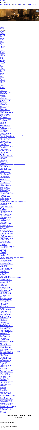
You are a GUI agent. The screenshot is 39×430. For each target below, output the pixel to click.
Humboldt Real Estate (3, 222)
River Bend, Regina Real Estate (5, 325)
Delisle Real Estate (3, 163)
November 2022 (2, 62)
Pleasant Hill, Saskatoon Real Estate (5, 311)
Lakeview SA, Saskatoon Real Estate (5, 242)
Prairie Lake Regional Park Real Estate (6, 313)
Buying (20, 4)
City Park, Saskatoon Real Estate (5, 143)
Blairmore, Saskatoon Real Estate (5, 120)
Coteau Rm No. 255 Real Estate (5, 151)
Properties (14, 4)
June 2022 (1, 66)
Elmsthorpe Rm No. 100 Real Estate (5, 181)
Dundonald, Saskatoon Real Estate (5, 170)
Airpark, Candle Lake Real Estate (5, 94)
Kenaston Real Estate (3, 228)
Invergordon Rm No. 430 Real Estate (5, 223)
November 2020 (2, 80)
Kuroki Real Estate (3, 234)
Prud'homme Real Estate (4, 318)
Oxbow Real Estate (3, 297)
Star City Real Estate (3, 363)
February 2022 (2, 69)
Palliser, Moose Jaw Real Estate (5, 301)
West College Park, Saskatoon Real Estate (6, 399)
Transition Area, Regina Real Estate (5, 378)
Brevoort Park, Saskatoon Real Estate (5, 124)
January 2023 (2, 61)
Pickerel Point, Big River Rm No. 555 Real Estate (7, 307)
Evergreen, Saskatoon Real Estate (5, 187)
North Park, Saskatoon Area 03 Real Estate (6, 289)
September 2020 (2, 81)
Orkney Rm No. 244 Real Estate (5, 295)
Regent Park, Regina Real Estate (5, 323)
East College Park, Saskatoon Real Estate (6, 173)
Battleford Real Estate (3, 105)
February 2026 (2, 34)
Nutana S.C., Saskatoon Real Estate (5, 293)
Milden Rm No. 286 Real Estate (5, 276)
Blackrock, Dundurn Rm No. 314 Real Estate (6, 112)
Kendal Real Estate (3, 229)
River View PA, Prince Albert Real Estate (6, 327)
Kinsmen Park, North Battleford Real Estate (6, 233)
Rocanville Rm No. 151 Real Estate (5, 332)
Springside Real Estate (3, 356)
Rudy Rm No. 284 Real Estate (4, 339)
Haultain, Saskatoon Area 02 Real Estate (6, 214)
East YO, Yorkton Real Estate (4, 176)
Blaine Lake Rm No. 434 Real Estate (5, 118)
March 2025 (2, 42)
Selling (25, 4)
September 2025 (2, 37)
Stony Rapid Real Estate (3, 366)
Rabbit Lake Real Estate (3, 319)
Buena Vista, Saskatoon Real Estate (5, 128)
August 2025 (2, 38)
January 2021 (2, 78)
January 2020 (2, 87)
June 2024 (1, 48)
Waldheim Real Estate (3, 390)
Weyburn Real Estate (3, 405)
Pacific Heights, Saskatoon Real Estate (6, 298)
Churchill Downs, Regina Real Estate (5, 142)
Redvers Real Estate (3, 322)
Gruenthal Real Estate (3, 208)
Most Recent (2, 31)
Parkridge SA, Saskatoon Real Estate (5, 302)
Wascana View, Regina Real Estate (5, 393)
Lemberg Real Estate (3, 249)
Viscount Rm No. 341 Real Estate (5, 386)
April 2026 (1, 32)
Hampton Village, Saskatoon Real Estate (6, 211)
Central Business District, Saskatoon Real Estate (7, 137)
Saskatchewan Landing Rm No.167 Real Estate (7, 341)
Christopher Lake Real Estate (4, 141)
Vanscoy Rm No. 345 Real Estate (5, 383)
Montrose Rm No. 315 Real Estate (5, 279)
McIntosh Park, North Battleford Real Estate (6, 264)
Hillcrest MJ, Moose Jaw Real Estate (5, 217)
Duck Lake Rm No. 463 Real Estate (5, 169)
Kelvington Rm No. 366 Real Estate (5, 227)
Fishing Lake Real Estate (4, 191)
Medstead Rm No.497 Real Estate (5, 269)
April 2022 (1, 67)
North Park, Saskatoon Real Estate (5, 290)
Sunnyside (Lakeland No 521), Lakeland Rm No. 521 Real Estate (9, 369)
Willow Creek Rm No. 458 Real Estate (5, 408)
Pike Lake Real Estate (3, 308)
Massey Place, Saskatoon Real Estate (5, 261)
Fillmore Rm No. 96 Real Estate (5, 190)
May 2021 (1, 75)
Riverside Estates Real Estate (4, 329)
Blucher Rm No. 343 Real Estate (5, 121)
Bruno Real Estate (3, 127)
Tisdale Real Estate (3, 377)
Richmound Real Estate (3, 324)
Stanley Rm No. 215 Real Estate (5, 362)
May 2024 (1, 49)
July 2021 (1, 74)
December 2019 (2, 88)
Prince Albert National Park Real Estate (6, 316)
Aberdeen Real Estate (3, 91)
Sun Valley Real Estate (3, 368)
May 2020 (1, 84)
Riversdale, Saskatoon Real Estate (5, 328)
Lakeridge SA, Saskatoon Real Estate (5, 240)
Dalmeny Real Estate (3, 159)
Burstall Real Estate (3, 129)
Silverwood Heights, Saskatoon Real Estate (6, 349)
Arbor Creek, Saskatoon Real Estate (5, 99)
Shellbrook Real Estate (3, 344)
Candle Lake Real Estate (4, 130)
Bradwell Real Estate (3, 123)
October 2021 (2, 72)
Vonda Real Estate (3, 387)
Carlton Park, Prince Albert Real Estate (6, 132)
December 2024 (2, 44)
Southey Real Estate (3, 354)
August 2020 (2, 82)
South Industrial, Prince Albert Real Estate (6, 352)
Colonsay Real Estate (3, 147)
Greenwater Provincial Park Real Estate (6, 206)
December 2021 (2, 70)
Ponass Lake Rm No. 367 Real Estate (5, 312)
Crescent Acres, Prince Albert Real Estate (6, 155)
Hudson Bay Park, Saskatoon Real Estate (6, 221)
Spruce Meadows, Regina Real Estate (5, 357)
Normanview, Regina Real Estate (5, 287)
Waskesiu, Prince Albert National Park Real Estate (7, 395)
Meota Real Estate (3, 271)
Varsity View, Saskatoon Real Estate (5, 384)
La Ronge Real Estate (3, 235)
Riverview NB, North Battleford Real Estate (6, 331)
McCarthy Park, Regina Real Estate (5, 263)
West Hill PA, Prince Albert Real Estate (6, 400)
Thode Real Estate (3, 375)
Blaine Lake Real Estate (3, 117)
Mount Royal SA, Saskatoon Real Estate (6, 283)
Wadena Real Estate (3, 388)
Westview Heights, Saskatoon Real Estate (6, 403)
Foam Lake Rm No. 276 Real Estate (5, 192)
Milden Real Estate (3, 275)
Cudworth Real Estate (3, 157)
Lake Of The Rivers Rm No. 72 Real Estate (6, 238)
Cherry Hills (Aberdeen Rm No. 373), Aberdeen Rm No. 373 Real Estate (10, 140)
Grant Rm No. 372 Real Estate (4, 200)
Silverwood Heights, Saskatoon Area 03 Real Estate (8, 348)
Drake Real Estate (3, 167)
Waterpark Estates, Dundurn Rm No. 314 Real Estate (8, 396)
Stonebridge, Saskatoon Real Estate (5, 365)
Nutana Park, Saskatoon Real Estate (5, 292)
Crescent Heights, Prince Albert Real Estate (6, 156)
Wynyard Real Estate (3, 410)
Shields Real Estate (3, 346)
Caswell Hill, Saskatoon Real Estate (5, 133)
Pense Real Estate (3, 304)
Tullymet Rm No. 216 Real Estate (5, 379)
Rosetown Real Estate (3, 335)
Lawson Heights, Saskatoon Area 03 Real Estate (7, 246)
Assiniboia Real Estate (3, 102)
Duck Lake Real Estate (3, 168)
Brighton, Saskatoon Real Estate (5, 126)
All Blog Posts (2, 26)
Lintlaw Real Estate (3, 253)
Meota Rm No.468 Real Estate (4, 272)
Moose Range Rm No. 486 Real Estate (6, 280)
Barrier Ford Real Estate (3, 104)
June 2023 (1, 57)
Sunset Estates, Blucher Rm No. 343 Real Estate (7, 370)
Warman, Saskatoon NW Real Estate (5, 392)
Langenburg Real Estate (3, 244)
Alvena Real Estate (3, 96)
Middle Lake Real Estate (3, 274)
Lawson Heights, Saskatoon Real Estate (6, 247)
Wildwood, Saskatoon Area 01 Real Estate (6, 407)
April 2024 (1, 50)
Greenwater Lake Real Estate (4, 205)
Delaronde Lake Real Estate (4, 162)
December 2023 (2, 53)
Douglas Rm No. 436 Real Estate (5, 166)
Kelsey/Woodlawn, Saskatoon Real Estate (6, 226)
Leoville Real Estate (3, 250)
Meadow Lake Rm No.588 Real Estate (6, 267)
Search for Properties (7, 4)
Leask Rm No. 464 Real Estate (4, 248)
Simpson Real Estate (3, 350)
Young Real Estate (3, 412)
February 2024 (2, 51)
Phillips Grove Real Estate (4, 306)
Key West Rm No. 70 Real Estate (5, 230)
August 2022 (2, 64)
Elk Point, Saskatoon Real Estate (5, 180)
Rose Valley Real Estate (3, 333)
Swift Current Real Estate (4, 373)
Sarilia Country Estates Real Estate (5, 340)
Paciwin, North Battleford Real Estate (5, 299)
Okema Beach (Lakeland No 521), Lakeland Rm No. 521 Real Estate (10, 294)
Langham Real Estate (3, 245)
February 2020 (2, 86)
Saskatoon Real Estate (3, 342)
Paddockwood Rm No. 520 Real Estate (6, 300)
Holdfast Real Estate (3, 218)
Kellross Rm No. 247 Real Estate (5, 225)
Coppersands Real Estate (4, 149)
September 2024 (2, 46)
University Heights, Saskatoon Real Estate (6, 381)
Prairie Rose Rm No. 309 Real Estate (5, 314)
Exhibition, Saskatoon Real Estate (5, 188)
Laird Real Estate (2, 237)
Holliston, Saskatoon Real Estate (5, 219)
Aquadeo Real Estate (3, 98)
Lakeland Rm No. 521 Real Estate (5, 239)
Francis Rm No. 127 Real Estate (5, 196)
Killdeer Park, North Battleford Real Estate (6, 231)
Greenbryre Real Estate (3, 204)
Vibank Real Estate (3, 385)
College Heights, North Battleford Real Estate (7, 146)
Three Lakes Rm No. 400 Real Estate (5, 376)
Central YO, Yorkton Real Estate (5, 139)
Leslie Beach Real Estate (4, 251)
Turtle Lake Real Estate (3, 380)
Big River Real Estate (3, 109)
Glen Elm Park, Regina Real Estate (5, 198)
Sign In (1, 0)
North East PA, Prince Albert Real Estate (6, 288)
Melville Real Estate (3, 270)
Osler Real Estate (2, 296)
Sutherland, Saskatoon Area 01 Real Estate (6, 372)
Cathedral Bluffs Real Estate (4, 134)
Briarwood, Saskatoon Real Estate (5, 125)
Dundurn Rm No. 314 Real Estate (5, 172)
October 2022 (2, 63)
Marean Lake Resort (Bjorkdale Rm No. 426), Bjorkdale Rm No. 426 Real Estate (12, 257)
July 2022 (1, 65)
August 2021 (2, 73)
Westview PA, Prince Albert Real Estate (6, 404)
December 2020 (2, 79)
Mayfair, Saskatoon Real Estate (4, 262)
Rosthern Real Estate (3, 337)
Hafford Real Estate (3, 210)
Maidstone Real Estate (3, 256)
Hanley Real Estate (3, 212)
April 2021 (1, 76)
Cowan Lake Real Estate (4, 152)
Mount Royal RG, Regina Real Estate (5, 282)
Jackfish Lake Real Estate (4, 224)
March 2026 (2, 33)
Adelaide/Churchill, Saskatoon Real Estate (6, 92)
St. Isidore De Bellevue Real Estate (5, 360)
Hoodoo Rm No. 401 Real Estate (5, 220)
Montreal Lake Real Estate (4, 278)
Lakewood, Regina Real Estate (4, 243)
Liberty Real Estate (3, 252)
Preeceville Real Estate (3, 315)
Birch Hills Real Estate (3, 111)
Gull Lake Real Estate (3, 209)
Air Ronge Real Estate (3, 93)
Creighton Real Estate (3, 154)
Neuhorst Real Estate (3, 285)
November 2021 (2, 71)
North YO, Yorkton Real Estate (4, 291)
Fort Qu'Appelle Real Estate (4, 194)
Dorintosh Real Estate (3, 165)
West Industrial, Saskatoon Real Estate (6, 401)
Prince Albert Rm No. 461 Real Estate (5, 317)
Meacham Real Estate (3, 266)
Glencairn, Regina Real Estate (4, 199)
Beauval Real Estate (3, 107)
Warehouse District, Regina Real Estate (6, 391)
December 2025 (2, 35)
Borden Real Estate (3, 122)
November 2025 (2, 36)
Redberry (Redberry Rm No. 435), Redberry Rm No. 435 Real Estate (10, 321)
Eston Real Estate (3, 186)
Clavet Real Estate (3, 144)
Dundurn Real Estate (3, 171)
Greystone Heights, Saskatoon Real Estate (6, 207)
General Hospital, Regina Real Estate (5, 197)
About (30, 4)
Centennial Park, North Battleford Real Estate (7, 136)
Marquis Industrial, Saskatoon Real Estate (6, 258)
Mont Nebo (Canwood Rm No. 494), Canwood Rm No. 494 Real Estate (10, 277)
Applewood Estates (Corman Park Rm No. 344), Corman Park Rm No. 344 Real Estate (13, 97)
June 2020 (1, 83)
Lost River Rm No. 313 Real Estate (5, 254)
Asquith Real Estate (3, 101)
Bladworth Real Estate (3, 116)
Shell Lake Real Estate (3, 343)
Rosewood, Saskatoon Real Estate (5, 336)
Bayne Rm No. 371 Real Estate (4, 106)
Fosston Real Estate (3, 195)
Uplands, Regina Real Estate (4, 382)
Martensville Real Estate (3, 259)
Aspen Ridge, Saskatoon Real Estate (5, 100)
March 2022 (2, 68)
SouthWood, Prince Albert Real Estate (5, 355)
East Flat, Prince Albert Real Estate (5, 174)
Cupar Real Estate (3, 158)
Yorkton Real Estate (3, 411)
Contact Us (35, 4)
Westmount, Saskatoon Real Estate (5, 402)
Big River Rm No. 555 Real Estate (5, 110)
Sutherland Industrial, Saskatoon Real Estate (6, 371)
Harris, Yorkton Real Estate (4, 213)
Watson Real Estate (3, 397)
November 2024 (2, 45)
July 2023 (1, 56)
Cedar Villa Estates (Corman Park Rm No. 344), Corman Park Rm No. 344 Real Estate (13, 135)
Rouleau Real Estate (3, 338)
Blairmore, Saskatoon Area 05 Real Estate (6, 119)
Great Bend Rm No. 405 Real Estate (5, 203)
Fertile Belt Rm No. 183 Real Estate (5, 189)
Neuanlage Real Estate (3, 284)
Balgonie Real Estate (3, 103)
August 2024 (2, 47)
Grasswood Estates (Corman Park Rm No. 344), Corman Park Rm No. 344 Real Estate (13, 201)
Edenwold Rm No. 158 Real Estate (5, 178)
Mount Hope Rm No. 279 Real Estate (5, 281)
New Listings (2, 27)
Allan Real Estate (2, 95)
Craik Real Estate (2, 153)
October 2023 (2, 54)
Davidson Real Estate (3, 160)
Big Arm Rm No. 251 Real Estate (5, 108)
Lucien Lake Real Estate (3, 255)
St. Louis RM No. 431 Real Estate (5, 361)
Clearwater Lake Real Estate (4, 145)
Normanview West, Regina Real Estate (6, 286)
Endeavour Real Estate (3, 184)
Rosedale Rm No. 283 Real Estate (5, 334)
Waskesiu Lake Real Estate (4, 394)
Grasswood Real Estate (3, 202)
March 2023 (2, 59)
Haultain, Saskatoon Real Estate (5, 215)
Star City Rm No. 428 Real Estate (5, 364)
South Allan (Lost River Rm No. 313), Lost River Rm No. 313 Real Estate (11, 351)
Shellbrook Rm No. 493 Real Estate (5, 345)
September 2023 (2, 55)
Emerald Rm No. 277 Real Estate (5, 183)
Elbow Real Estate (3, 179)
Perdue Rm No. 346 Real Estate (5, 305)
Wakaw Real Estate (3, 389)
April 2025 (1, 41)
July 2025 (1, 39)
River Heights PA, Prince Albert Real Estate (6, 326)
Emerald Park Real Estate (4, 182)
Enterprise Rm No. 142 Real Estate (5, 185)
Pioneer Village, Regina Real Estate (5, 309)
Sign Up (3, 0)
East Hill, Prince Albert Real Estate (5, 175)
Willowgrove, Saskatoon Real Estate (5, 409)
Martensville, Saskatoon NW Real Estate (6, 260)
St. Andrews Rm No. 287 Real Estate (5, 358)
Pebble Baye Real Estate (4, 303)
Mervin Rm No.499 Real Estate (4, 273)
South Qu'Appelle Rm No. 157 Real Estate (6, 353)
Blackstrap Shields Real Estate (4, 114)
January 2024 (2, 52)
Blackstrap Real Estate (3, 113)
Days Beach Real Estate (3, 161)
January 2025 (2, 43)
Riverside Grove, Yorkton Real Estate (5, 330)
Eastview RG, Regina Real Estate (5, 177)
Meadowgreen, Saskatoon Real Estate (6, 268)
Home (1, 4)
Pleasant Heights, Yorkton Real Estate (5, 310)
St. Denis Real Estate (3, 359)
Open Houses (2, 28)
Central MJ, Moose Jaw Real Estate (5, 138)
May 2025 (1, 40)
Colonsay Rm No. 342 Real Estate (5, 148)
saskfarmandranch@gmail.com (21, 418)
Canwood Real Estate (3, 131)
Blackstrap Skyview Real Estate (5, 115)
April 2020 (1, 85)
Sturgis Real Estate (3, 367)
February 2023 (2, 60)
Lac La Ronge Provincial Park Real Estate (6, 236)
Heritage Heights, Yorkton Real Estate (5, 216)
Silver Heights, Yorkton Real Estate (5, 347)
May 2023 (1, 58)
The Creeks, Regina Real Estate (5, 374)
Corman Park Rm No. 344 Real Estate (5, 150)
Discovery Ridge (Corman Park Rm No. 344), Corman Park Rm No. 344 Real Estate (12, 164)
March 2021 (2, 77)
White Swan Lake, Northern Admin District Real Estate (8, 406)
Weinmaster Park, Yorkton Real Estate (6, 398)
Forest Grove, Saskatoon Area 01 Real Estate (7, 193)
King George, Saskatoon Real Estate (5, 232)
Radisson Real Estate (3, 320)
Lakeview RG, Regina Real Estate (5, 241)
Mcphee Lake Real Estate (4, 265)
